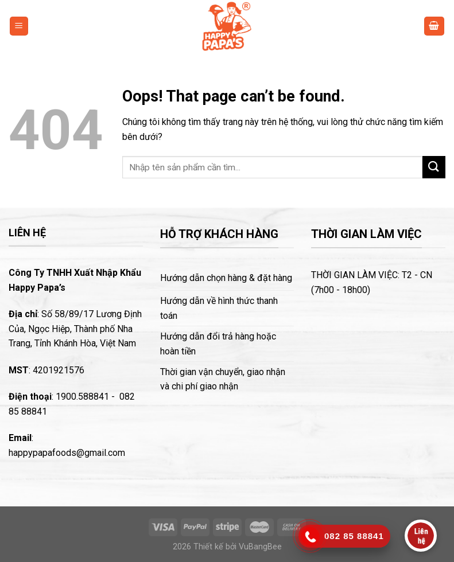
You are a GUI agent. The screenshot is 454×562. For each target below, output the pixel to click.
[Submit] (433, 167)
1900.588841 (82, 396)
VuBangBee (260, 547)
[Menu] (19, 26)
